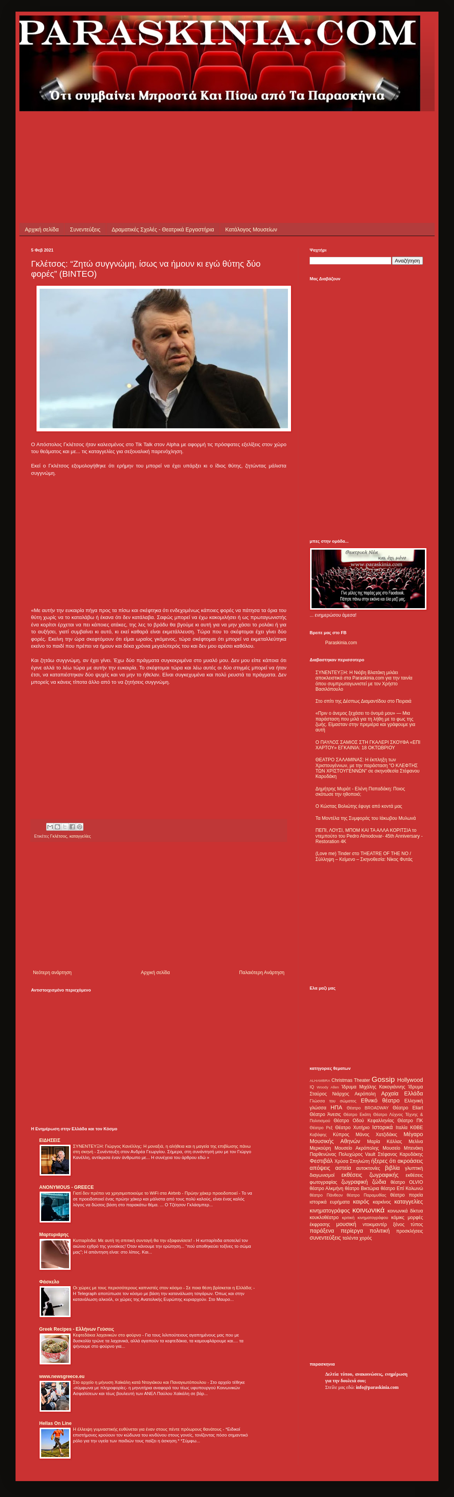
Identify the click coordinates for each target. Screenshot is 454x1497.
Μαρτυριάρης (54, 1234)
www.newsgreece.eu (62, 1376)
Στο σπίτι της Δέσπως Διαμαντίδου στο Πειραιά (363, 701)
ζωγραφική (354, 1182)
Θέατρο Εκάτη (357, 1114)
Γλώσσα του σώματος (333, 1101)
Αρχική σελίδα (42, 229)
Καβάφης (318, 1134)
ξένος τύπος (408, 1224)
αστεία (343, 1168)
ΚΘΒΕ (416, 1127)
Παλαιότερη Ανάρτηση (261, 972)
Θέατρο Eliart (408, 1108)
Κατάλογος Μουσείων (251, 229)
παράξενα (322, 1231)
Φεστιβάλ (321, 1161)
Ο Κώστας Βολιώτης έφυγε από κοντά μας (358, 806)
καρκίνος (382, 1202)
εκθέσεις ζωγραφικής (370, 1175)
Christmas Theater (350, 1080)
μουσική (346, 1224)
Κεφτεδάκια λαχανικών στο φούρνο (107, 1335)
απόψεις (320, 1168)
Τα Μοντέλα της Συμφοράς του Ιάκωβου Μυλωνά (365, 818)
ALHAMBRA (320, 1080)
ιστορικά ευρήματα (330, 1202)
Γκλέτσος (58, 836)
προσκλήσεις (409, 1231)
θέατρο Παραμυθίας (366, 1195)
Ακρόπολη (365, 1094)
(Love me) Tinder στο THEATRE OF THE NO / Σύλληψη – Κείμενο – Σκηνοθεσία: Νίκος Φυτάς (363, 856)
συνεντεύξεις (325, 1238)
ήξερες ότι (383, 1161)
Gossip (383, 1079)
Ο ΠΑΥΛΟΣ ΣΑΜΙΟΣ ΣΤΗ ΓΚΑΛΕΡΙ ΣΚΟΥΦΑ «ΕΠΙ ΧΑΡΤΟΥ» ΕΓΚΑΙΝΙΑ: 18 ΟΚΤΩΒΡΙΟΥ (367, 745)
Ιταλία (401, 1127)
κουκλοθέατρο (324, 1217)
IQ (312, 1087)
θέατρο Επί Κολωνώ (402, 1188)
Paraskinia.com (341, 642)
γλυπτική (414, 1168)
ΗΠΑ (336, 1107)
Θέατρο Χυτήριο (352, 1127)
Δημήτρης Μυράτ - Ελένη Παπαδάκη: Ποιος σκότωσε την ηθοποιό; (360, 791)
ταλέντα (350, 1238)
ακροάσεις (410, 1161)
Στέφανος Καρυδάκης (400, 1154)
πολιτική (379, 1231)
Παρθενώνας (323, 1154)
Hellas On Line (55, 1423)
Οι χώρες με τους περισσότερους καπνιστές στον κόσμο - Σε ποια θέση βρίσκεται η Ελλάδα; (163, 1287)
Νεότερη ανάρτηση (52, 972)
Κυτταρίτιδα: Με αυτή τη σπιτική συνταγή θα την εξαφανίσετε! (133, 1240)
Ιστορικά (382, 1127)
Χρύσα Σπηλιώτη (352, 1161)
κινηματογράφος (330, 1210)
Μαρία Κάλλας (384, 1141)
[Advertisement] (172, 128)
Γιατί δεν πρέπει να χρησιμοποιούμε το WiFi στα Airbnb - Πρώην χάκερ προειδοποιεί (156, 1193)
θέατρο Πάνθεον (326, 1195)
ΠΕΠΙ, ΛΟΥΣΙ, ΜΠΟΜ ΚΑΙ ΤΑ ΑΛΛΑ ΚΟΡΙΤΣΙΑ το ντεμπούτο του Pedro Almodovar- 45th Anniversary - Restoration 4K (369, 836)
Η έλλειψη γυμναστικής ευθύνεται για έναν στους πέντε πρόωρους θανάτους (148, 1429)
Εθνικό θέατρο (380, 1100)
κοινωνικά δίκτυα (405, 1211)
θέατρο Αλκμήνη (326, 1188)
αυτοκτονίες (368, 1168)
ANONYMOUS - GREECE (66, 1187)
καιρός (361, 1202)
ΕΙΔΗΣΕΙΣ (49, 1140)
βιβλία (392, 1168)
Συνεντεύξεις (85, 229)
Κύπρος (341, 1134)
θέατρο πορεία (406, 1195)
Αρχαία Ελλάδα (402, 1093)
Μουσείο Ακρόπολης (356, 1148)
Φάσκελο (49, 1282)
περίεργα (352, 1231)
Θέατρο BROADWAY (368, 1108)
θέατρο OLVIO (406, 1182)
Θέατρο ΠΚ (410, 1120)
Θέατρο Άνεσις (325, 1114)
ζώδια (379, 1182)
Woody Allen (328, 1087)
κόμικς (397, 1217)
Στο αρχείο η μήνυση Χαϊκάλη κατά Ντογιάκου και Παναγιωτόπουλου (140, 1382)
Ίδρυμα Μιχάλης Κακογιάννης (373, 1087)
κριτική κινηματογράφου (365, 1217)
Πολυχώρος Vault (357, 1154)
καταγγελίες (80, 836)
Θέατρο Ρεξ (321, 1127)
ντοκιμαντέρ (375, 1224)
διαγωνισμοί (322, 1175)
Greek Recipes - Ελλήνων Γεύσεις (76, 1329)
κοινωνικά (368, 1210)
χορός (365, 1238)
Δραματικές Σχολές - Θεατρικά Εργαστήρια (163, 229)
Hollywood (410, 1080)
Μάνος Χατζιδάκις (376, 1134)
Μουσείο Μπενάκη (403, 1148)
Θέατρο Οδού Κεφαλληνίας (364, 1120)
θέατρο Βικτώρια (362, 1188)
